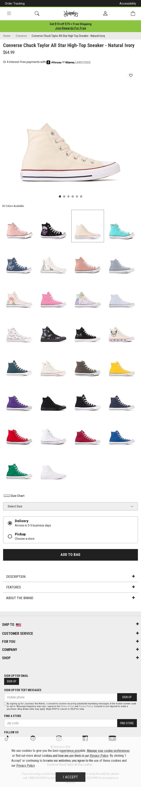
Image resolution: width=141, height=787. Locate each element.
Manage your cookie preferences (108, 751)
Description (70, 576)
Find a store (12, 716)
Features (70, 587)
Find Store (127, 723)
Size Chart (13, 495)
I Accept (70, 777)
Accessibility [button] (127, 3)
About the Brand (70, 598)
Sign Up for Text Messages (22, 690)
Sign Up (11, 681)
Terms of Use (67, 706)
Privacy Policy (86, 706)
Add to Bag (70, 555)
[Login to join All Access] (71, 24)
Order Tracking (15, 3)
